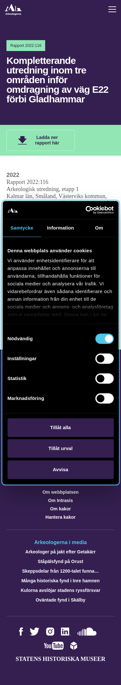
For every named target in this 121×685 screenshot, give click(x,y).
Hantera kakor (60, 517)
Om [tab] (99, 227)
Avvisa (60, 469)
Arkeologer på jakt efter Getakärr (60, 552)
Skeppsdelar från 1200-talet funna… (60, 571)
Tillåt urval (60, 448)
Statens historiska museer (60, 659)
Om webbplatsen (60, 492)
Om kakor (60, 509)
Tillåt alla (60, 427)
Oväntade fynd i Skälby (60, 600)
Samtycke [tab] (21, 227)
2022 (12, 175)
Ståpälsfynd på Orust (60, 561)
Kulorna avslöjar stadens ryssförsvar (60, 590)
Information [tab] (60, 227)
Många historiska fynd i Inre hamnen (60, 580)
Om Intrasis (60, 500)
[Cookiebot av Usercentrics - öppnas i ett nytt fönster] (86, 210)
